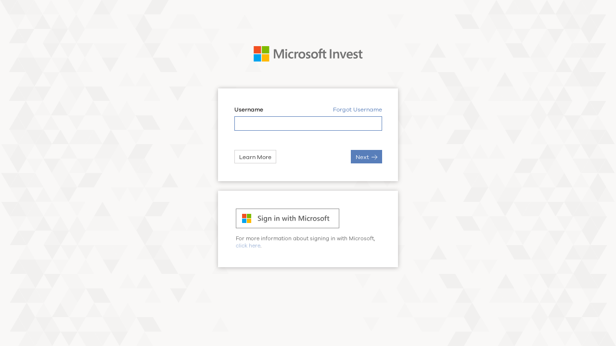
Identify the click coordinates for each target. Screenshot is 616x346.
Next (366, 157)
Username (248, 109)
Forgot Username (357, 109)
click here (248, 245)
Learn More (255, 157)
